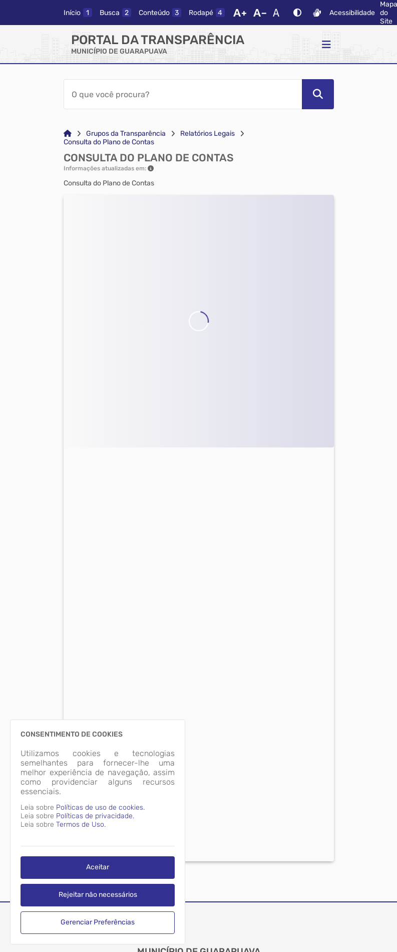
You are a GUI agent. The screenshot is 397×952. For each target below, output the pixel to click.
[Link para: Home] (68, 133)
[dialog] (97, 832)
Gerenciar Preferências (98, 922)
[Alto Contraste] (297, 12)
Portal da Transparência (157, 40)
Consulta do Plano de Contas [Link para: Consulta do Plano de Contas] (109, 142)
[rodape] (207, 12)
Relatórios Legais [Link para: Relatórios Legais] (207, 133)
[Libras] (316, 12)
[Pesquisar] (318, 94)
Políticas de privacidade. (95, 816)
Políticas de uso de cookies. (100, 807)
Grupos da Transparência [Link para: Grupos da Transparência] (126, 133)
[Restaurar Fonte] (278, 13)
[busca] (115, 12)
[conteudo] (160, 12)
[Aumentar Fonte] (239, 13)
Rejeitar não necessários (98, 894)
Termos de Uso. (81, 824)
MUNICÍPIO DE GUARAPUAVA (119, 51)
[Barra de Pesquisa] (183, 94)
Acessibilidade (352, 13)
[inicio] (78, 12)
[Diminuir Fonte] (259, 13)
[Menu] (326, 44)
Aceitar (97, 867)
